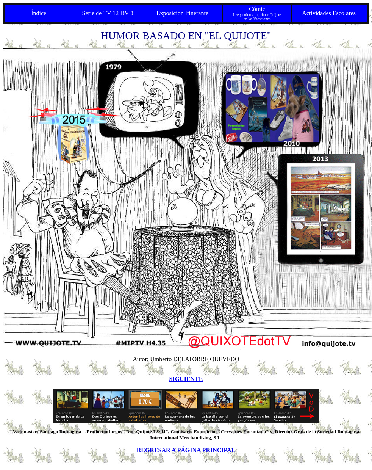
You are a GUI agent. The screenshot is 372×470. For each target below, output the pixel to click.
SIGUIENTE (186, 379)
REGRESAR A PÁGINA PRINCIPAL (186, 450)
